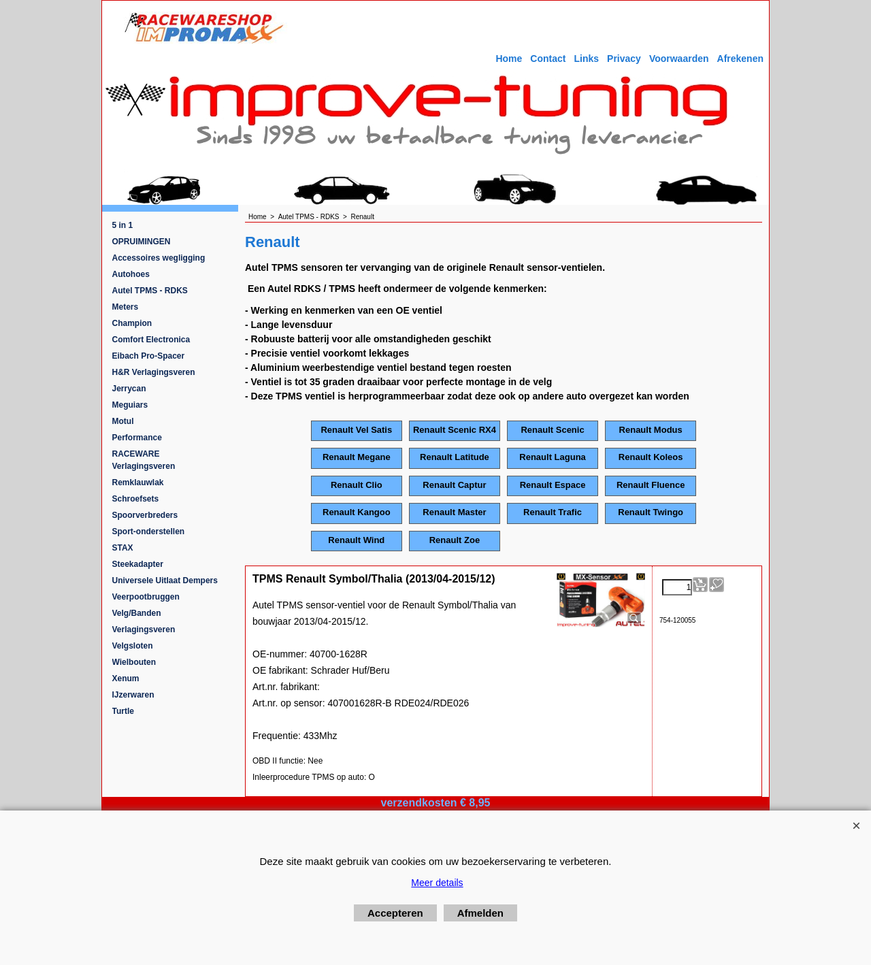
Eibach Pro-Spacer (148, 356)
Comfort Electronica (151, 339)
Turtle (123, 711)
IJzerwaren (133, 695)
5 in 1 (122, 225)
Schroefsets (135, 499)
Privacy (624, 58)
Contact (547, 58)
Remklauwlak (138, 482)
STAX (122, 548)
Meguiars (130, 405)
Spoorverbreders (145, 515)
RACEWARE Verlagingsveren (144, 460)
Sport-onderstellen (148, 531)
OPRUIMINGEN (141, 241)
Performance (137, 437)
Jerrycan (129, 388)
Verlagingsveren (144, 629)
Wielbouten (134, 662)
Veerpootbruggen (146, 597)
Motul (123, 421)
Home (508, 58)
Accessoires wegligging (159, 258)
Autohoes (131, 274)
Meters (125, 307)
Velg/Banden (136, 613)
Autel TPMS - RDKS (150, 290)
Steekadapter (137, 564)
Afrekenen (740, 58)
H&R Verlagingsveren (153, 372)
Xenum (125, 678)
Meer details (437, 882)
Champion (132, 323)
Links (586, 58)
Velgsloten (132, 646)
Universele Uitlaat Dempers (165, 580)
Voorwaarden (679, 58)
